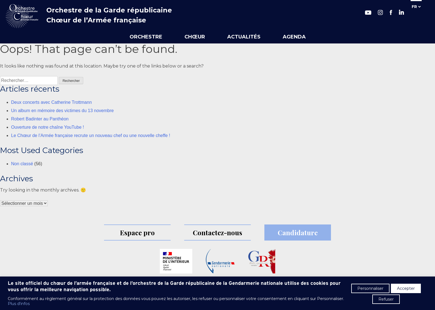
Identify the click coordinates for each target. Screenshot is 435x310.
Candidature (298, 232)
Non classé (22, 163)
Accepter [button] (406, 288)
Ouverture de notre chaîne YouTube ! (47, 127)
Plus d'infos (19, 303)
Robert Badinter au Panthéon (40, 119)
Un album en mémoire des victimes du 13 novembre (62, 110)
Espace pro (137, 232)
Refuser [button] (386, 299)
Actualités (244, 36)
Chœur (194, 36)
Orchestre (146, 36)
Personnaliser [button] (370, 288)
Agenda (294, 36)
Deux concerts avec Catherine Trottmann (51, 102)
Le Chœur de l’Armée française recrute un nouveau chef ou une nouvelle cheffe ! (90, 135)
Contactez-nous (217, 232)
